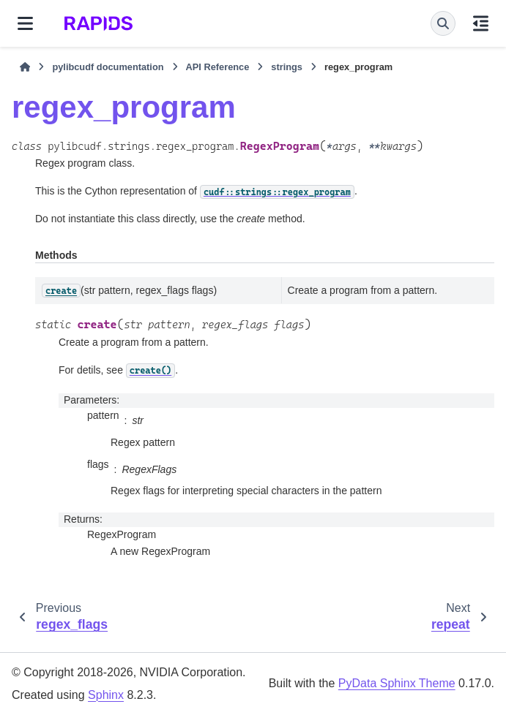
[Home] (25, 67)
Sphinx (106, 695)
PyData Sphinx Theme (396, 683)
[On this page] (480, 23)
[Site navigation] (25, 23)
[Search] (443, 23)
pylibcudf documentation (107, 66)
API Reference (218, 66)
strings (286, 66)
